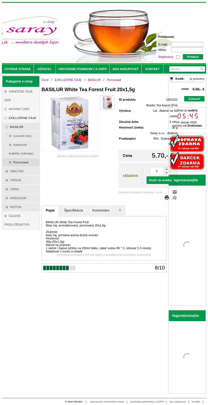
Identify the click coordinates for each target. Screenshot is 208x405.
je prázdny (197, 78)
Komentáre (100, 210)
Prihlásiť (193, 56)
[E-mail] (187, 44)
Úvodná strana (116, 401)
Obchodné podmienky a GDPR (147, 401)
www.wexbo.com (99, 401)
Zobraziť (194, 98)
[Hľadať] (201, 69)
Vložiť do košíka (160, 180)
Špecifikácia (73, 210)
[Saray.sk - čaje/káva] (78, 33)
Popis (50, 210)
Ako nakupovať (177, 401)
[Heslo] (187, 49)
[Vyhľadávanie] (187, 69)
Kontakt (196, 401)
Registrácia (165, 56)
